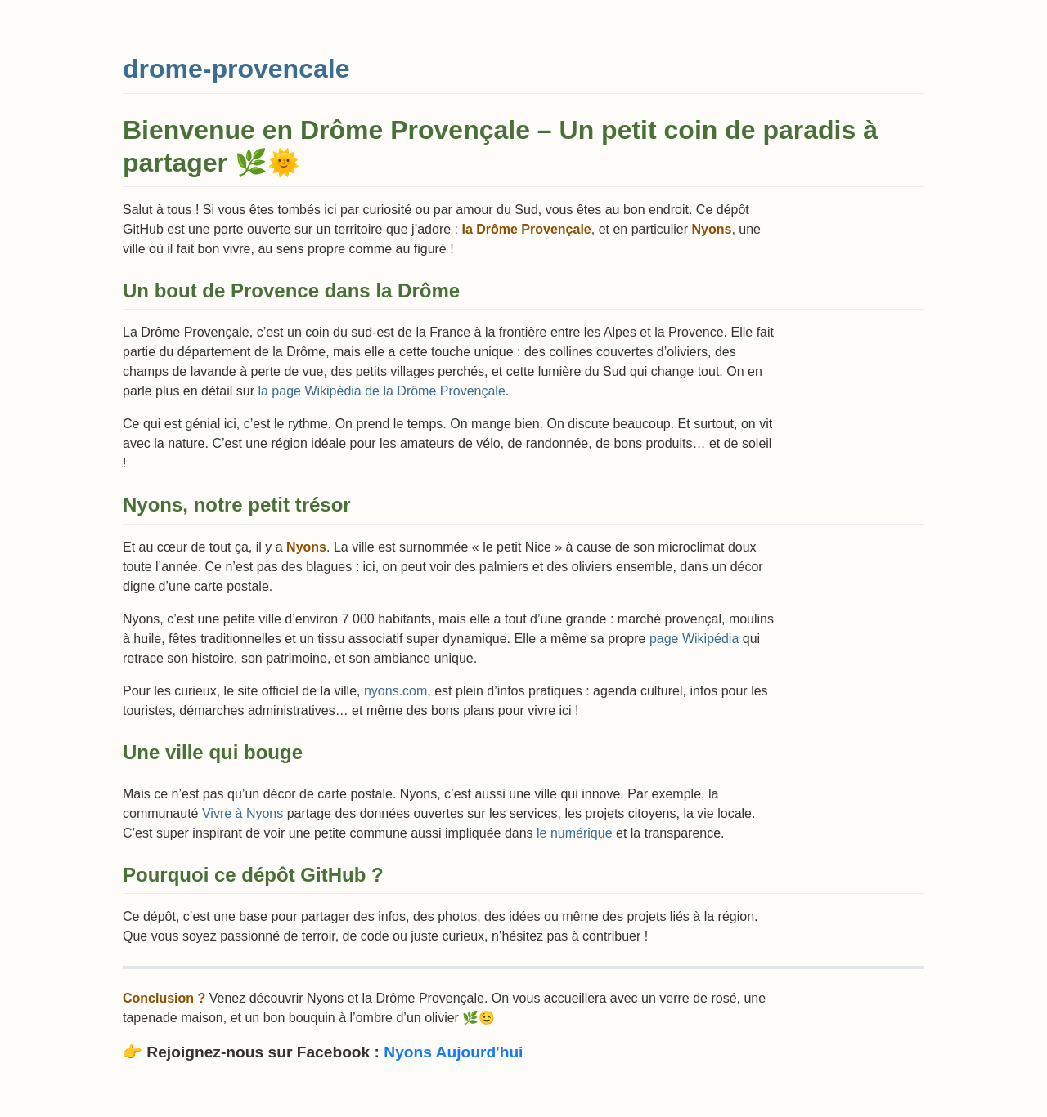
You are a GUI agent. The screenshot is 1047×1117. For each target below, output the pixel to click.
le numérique (575, 833)
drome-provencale (236, 68)
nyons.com (395, 691)
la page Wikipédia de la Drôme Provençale (381, 391)
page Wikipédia (694, 639)
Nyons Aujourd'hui (453, 1052)
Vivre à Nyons (242, 813)
